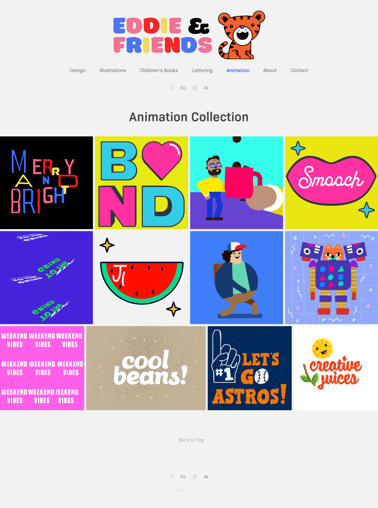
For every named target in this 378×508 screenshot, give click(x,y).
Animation (238, 70)
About (270, 70)
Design (78, 70)
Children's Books (159, 70)
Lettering (202, 70)
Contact (299, 70)
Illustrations (113, 70)
